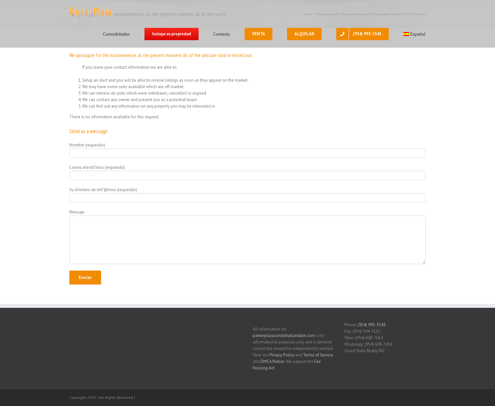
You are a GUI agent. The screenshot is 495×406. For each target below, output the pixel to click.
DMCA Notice (272, 361)
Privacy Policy (282, 355)
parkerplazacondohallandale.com (284, 335)
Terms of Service (318, 355)
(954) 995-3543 (372, 325)
